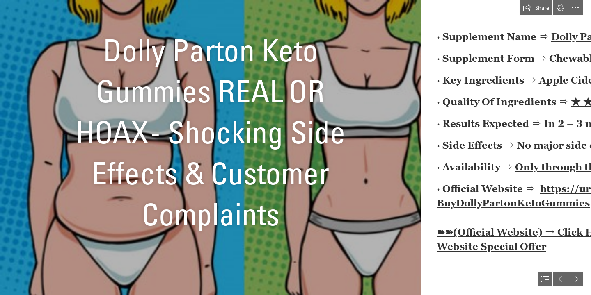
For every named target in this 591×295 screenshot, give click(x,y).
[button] (536, 7)
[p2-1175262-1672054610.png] (210, 147)
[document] (295, 147)
